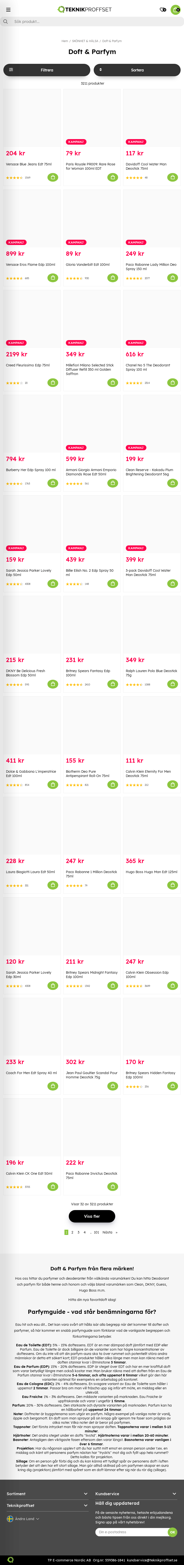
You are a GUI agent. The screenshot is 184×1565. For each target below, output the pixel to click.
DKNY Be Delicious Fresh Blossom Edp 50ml (25, 673)
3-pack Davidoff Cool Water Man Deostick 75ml (148, 572)
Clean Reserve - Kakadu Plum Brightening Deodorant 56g (149, 472)
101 (96, 1232)
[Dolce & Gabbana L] (32, 725)
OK (172, 1532)
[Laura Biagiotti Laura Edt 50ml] (32, 826)
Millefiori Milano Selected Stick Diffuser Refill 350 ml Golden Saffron (90, 369)
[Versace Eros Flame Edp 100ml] (32, 219)
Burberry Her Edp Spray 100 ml (31, 470)
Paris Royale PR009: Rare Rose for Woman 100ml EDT (90, 166)
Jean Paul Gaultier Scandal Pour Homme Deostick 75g (91, 1075)
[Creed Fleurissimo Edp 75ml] (32, 319)
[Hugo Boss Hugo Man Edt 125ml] (152, 826)
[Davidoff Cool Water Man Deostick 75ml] (152, 118)
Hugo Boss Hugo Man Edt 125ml (151, 872)
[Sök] (92, 21)
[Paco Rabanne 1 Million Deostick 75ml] (92, 826)
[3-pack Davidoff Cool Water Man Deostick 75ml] (152, 524)
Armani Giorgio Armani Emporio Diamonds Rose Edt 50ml (91, 472)
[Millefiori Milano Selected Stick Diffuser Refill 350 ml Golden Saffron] (92, 319)
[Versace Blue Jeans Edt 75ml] (32, 118)
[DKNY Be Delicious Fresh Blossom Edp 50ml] (32, 625)
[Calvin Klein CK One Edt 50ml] (32, 1127)
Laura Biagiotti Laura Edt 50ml (30, 872)
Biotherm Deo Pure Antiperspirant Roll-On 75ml (87, 773)
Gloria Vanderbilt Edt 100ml (87, 264)
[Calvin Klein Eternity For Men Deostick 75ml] (152, 725)
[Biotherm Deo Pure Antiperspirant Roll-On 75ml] (92, 725)
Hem (65, 41)
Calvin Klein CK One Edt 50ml (29, 1173)
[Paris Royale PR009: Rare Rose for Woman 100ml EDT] (92, 118)
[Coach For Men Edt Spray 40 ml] (32, 1027)
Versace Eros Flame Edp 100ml (30, 264)
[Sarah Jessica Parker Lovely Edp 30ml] (32, 926)
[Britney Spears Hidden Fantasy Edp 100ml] (152, 1027)
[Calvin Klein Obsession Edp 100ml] (152, 926)
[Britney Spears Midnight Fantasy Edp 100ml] (92, 926)
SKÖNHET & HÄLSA (85, 41)
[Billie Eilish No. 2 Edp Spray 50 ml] (92, 524)
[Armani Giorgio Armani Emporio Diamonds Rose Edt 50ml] (92, 424)
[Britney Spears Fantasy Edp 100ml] (92, 625)
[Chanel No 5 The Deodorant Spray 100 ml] (152, 319)
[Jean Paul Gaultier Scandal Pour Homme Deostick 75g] (92, 1027)
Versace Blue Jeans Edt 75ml (29, 164)
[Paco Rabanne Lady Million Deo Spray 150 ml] (152, 219)
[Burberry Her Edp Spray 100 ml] (32, 424)
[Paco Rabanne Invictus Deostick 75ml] (92, 1127)
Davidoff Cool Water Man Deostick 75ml (146, 166)
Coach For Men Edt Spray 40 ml (31, 1073)
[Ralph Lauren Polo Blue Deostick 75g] (152, 625)
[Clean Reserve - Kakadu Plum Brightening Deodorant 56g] (152, 424)
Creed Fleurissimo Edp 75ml (28, 365)
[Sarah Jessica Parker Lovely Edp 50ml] (32, 524)
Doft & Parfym (112, 41)
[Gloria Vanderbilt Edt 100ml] (92, 219)
